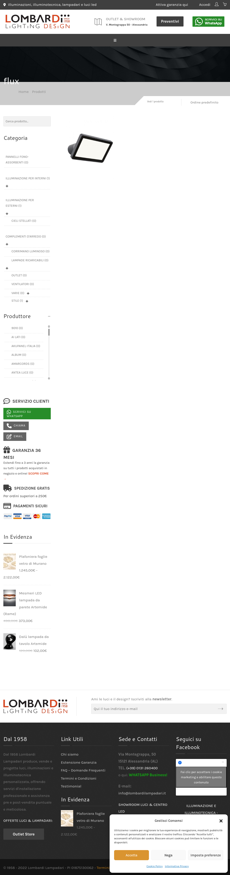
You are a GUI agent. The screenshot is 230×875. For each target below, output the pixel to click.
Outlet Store (24, 833)
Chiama (16, 425)
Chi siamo (69, 754)
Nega (168, 855)
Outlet (19, 275)
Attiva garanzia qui (174, 4)
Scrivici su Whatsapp (19, 413)
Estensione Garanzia (79, 761)
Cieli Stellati (23, 220)
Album (18, 354)
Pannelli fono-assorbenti (17, 159)
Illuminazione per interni (28, 178)
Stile (17, 300)
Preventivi (170, 21)
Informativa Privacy (177, 866)
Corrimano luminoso (30, 251)
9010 (17, 328)
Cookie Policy (154, 866)
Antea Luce (22, 372)
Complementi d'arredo (26, 236)
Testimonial (71, 785)
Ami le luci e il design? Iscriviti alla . (131, 698)
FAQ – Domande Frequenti (83, 769)
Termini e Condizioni (78, 778)
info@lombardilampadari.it (142, 792)
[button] (221, 821)
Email (15, 436)
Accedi (204, 4)
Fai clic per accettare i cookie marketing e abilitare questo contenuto (201, 777)
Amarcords (22, 363)
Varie (17, 293)
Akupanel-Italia (25, 345)
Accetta (131, 855)
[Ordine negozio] (206, 102)
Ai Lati (18, 337)
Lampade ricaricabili (30, 260)
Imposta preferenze (205, 855)
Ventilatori (22, 284)
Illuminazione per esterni (20, 202)
